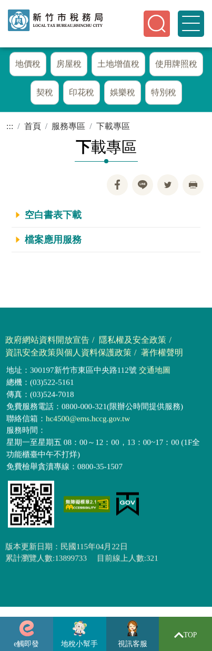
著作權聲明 (162, 355)
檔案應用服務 (53, 239)
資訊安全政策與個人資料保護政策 (68, 355)
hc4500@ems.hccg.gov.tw (88, 420)
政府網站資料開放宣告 (47, 342)
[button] (157, 24)
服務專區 (68, 126)
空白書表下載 (53, 215)
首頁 (32, 126)
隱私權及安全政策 (132, 342)
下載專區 (113, 126)
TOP (185, 635)
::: (9, 126)
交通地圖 (154, 372)
